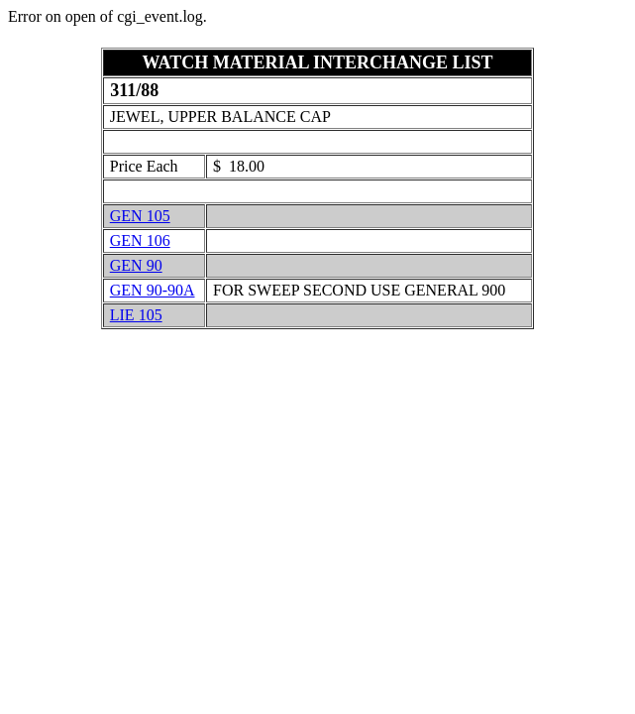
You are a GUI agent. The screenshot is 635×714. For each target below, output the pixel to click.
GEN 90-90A (152, 290)
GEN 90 (136, 265)
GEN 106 (140, 240)
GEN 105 (140, 215)
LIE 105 (136, 314)
